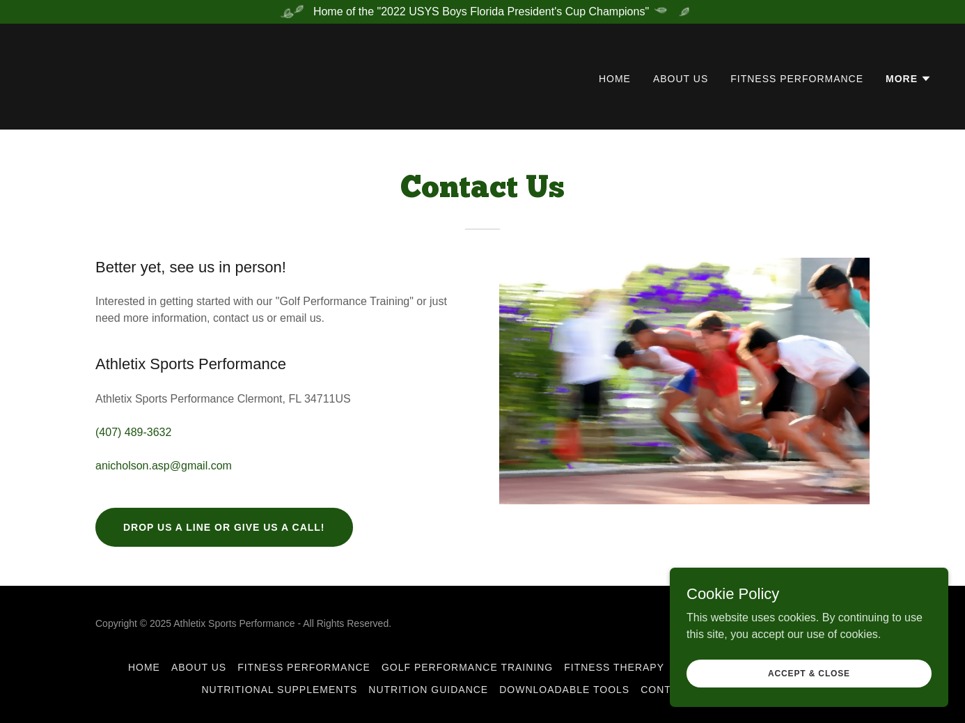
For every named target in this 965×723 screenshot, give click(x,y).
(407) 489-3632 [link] (133, 432)
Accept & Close (809, 682)
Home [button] (144, 667)
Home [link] (615, 78)
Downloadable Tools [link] (564, 689)
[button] (909, 78)
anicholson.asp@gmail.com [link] (163, 466)
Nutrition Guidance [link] (428, 689)
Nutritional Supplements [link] (279, 689)
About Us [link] (680, 78)
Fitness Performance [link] (796, 78)
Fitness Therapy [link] (614, 667)
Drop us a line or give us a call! (224, 527)
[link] (96, 75)
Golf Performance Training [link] (467, 667)
